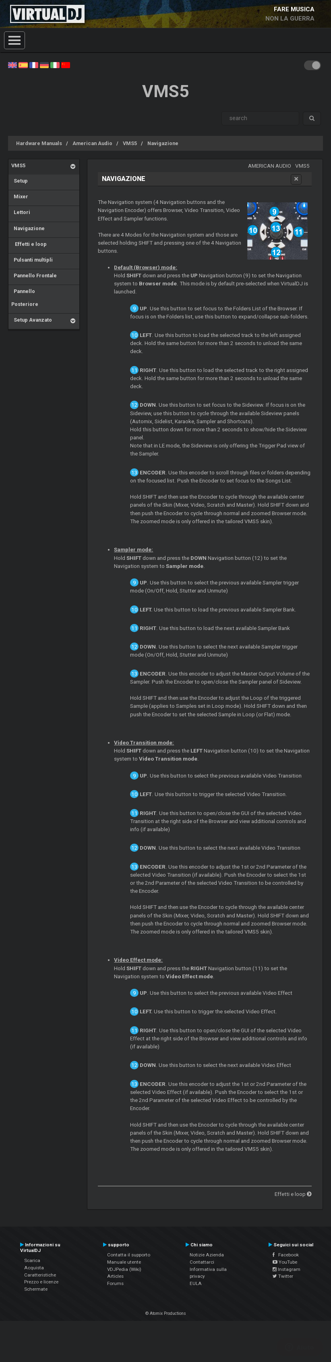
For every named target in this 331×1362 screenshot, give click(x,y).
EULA (196, 1283)
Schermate (36, 1289)
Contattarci (202, 1262)
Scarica (32, 1260)
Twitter (283, 1276)
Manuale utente (124, 1262)
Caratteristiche (40, 1275)
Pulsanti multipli (32, 260)
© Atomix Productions (165, 1313)
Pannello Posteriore (24, 297)
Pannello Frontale (34, 275)
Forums (115, 1283)
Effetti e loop (29, 244)
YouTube (285, 1262)
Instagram (286, 1269)
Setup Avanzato (31, 320)
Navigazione (162, 143)
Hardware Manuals (39, 143)
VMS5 (130, 143)
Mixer (19, 196)
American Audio (92, 143)
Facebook (286, 1255)
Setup (19, 181)
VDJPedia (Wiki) (124, 1269)
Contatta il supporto (128, 1255)
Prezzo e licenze (41, 1282)
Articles (115, 1276)
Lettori (20, 212)
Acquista (34, 1268)
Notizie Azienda (207, 1255)
